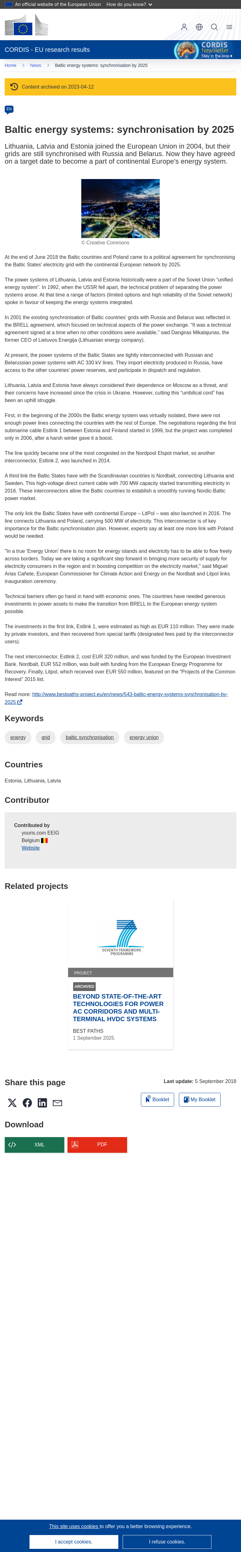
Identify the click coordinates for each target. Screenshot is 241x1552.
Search (214, 27)
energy (18, 737)
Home (10, 65)
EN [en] (9, 109)
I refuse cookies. (167, 1541)
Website (31, 848)
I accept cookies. (74, 1541)
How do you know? (130, 4)
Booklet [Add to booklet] (157, 1098)
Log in (184, 27)
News (35, 65)
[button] (199, 27)
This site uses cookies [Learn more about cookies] (74, 1526)
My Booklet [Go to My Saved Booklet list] (200, 1100)
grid (45, 737)
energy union (144, 737)
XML (40, 1144)
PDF (102, 1144)
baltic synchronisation (90, 737)
